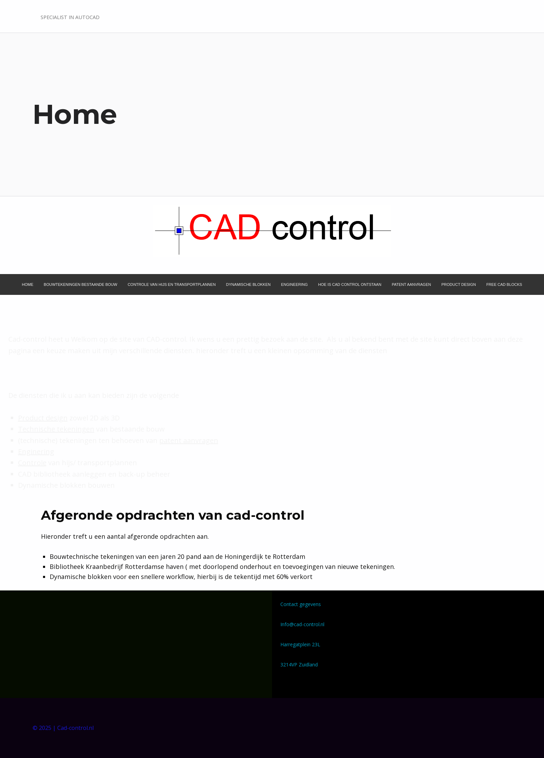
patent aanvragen (188, 440)
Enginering (36, 451)
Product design (43, 418)
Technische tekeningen (56, 429)
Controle (32, 462)
